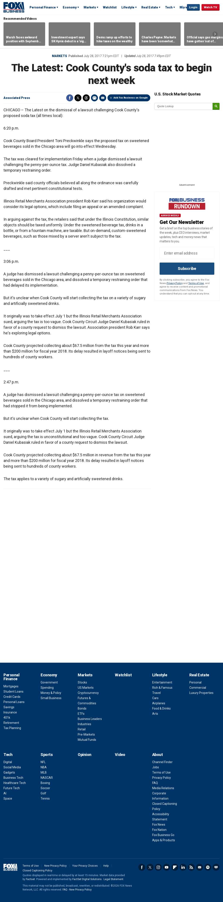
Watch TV (210, 7)
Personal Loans (14, 702)
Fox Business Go (163, 835)
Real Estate (149, 7)
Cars (155, 698)
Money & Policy (51, 693)
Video (120, 754)
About (157, 754)
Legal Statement (113, 879)
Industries (84, 724)
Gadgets (9, 772)
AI (4, 793)
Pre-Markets (86, 734)
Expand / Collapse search (182, 8)
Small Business (51, 698)
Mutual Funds (87, 739)
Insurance (10, 712)
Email (102, 97)
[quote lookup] (183, 106)
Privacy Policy (175, 283)
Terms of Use (196, 283)
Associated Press (16, 98)
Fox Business (13, 7)
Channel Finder (162, 762)
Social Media (12, 767)
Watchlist (110, 7)
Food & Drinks (161, 708)
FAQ (155, 783)
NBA (44, 767)
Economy (70, 7)
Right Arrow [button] (215, 34)
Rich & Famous (162, 687)
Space (7, 798)
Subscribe (187, 268)
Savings (8, 707)
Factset (30, 879)
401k (6, 717)
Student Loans (13, 691)
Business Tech (13, 777)
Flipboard (174, 867)
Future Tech (11, 788)
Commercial (197, 687)
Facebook (69, 97)
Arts (155, 713)
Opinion (84, 754)
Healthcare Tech (14, 783)
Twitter (77, 97)
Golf (43, 793)
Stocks (82, 682)
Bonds (82, 708)
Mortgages (10, 686)
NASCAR (47, 777)
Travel (156, 693)
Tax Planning (12, 728)
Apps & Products (163, 840)
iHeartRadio (216, 867)
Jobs (155, 767)
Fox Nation (159, 829)
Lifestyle (127, 7)
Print (94, 97)
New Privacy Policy (55, 865)
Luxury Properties (201, 693)
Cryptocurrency (88, 693)
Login (193, 7)
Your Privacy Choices (85, 865)
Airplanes (158, 703)
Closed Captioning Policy (37, 870)
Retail (82, 729)
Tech (169, 7)
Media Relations (163, 788)
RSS (191, 867)
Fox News (158, 824)
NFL (43, 762)
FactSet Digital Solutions (87, 879)
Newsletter (199, 867)
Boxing (45, 783)
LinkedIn (183, 867)
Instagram (158, 867)
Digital (7, 762)
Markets (90, 7)
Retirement (11, 723)
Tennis (45, 798)
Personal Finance (43, 7)
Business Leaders (90, 719)
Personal (195, 682)
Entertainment (162, 682)
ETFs (81, 713)
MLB (44, 772)
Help (106, 865)
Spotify (207, 867)
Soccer (45, 788)
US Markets (86, 687)
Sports (47, 754)
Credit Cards (11, 696)
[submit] (216, 106)
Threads (86, 97)
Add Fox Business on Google (131, 97)
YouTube (166, 867)
